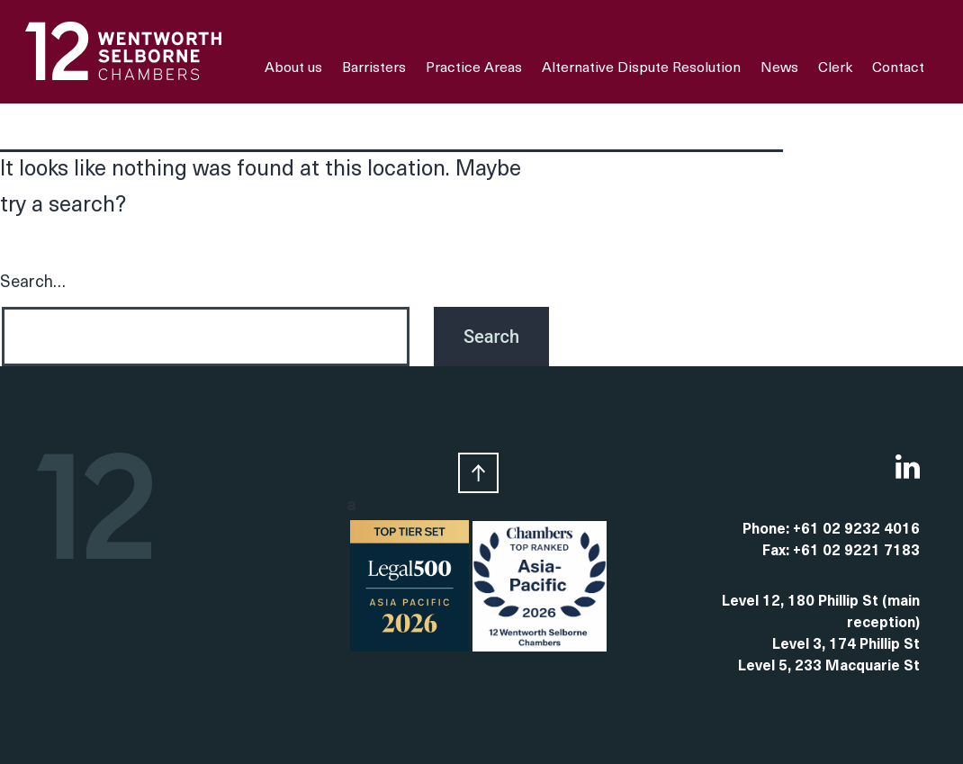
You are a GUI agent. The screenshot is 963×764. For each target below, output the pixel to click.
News (779, 68)
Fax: (777, 551)
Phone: (767, 530)
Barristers (374, 68)
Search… (33, 283)
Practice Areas (474, 68)
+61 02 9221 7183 (856, 551)
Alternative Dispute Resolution (641, 68)
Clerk (835, 68)
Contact (898, 68)
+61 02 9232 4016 (856, 530)
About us (293, 68)
